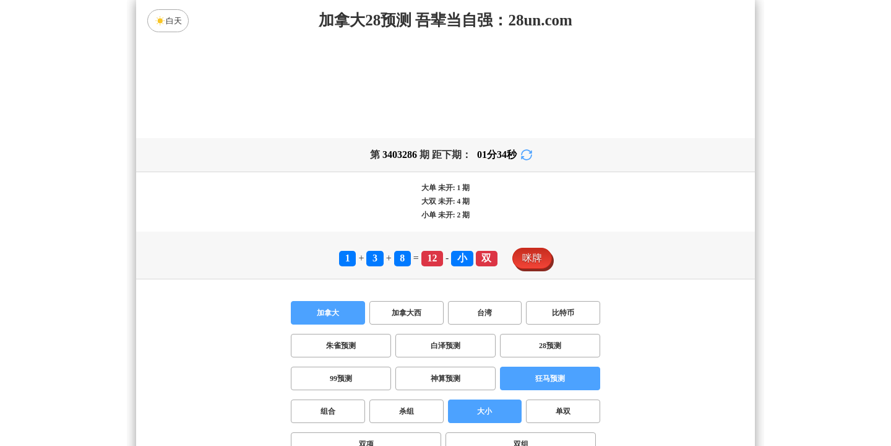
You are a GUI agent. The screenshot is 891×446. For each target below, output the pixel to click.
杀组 (406, 411)
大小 (484, 411)
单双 (563, 411)
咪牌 (532, 258)
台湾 (484, 312)
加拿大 (328, 312)
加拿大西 (406, 312)
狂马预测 (550, 378)
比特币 (563, 312)
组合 (328, 411)
